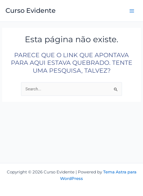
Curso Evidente (30, 10)
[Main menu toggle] (132, 11)
